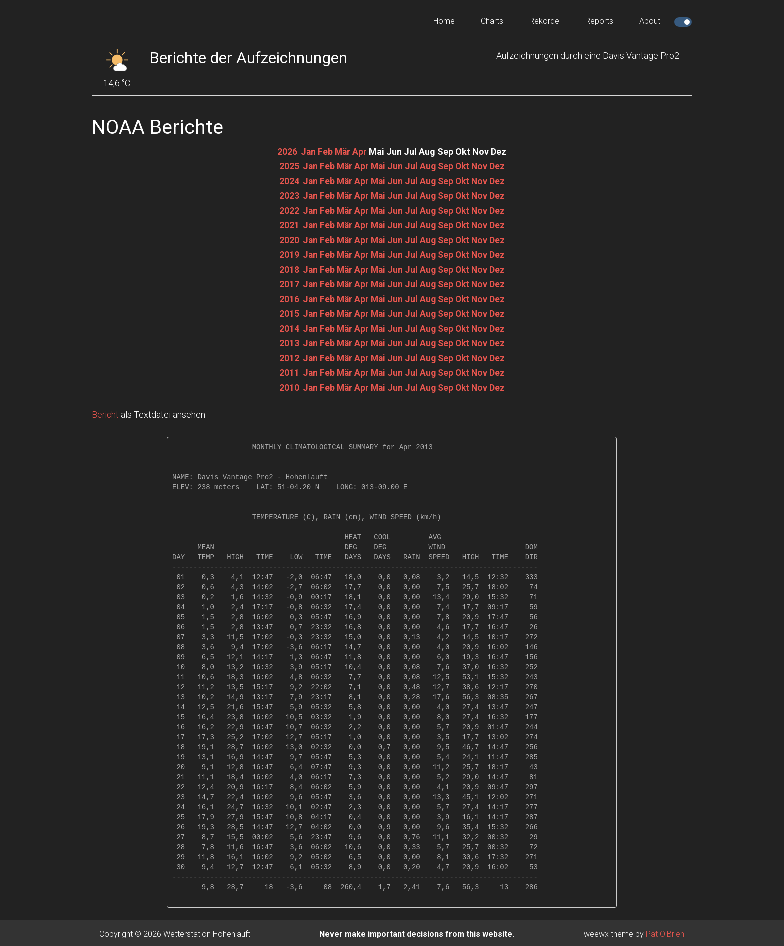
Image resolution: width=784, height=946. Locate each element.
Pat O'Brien (665, 932)
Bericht (106, 412)
